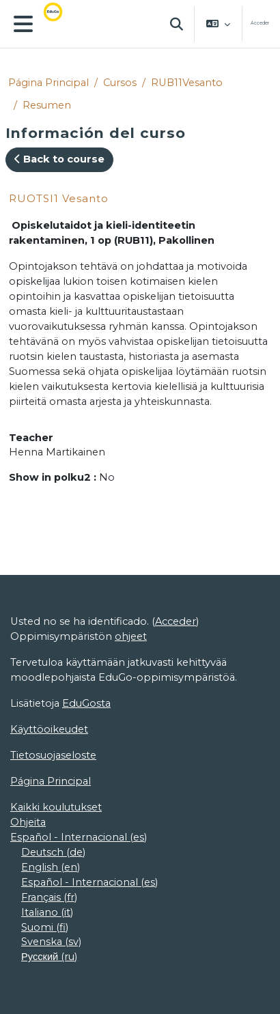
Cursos (120, 82)
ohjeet (131, 636)
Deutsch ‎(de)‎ (53, 852)
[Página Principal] (61, 24)
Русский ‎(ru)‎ (49, 956)
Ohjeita (28, 822)
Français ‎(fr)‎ (49, 897)
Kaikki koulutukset (56, 807)
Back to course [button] (59, 159)
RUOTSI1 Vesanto (59, 198)
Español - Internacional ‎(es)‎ (78, 837)
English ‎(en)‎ (50, 867)
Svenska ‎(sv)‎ (51, 941)
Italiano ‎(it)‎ (47, 912)
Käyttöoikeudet (49, 729)
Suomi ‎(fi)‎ (44, 927)
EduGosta (86, 703)
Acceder (260, 23)
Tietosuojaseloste (53, 755)
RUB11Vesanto (187, 82)
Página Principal (48, 82)
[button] (177, 24)
